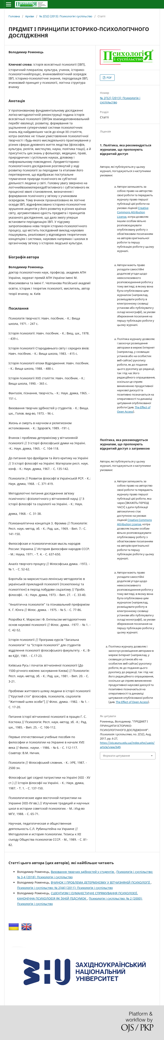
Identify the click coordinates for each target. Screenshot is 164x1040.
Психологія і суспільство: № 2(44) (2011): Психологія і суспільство (65, 888)
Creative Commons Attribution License (132, 212)
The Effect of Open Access (132, 702)
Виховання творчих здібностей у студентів (83, 872)
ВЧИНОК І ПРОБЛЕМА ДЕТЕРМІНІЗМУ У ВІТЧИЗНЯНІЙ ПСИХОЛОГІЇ (101, 882)
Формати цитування (116, 756)
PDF (109, 77)
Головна (14, 16)
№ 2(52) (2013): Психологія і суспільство (65, 16)
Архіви (29, 16)
